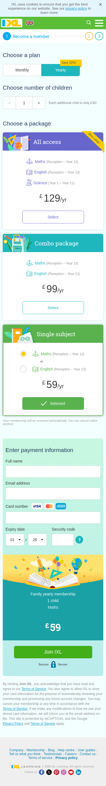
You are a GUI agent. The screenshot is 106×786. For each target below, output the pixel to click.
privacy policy (76, 8)
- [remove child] (9, 103)
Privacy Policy (13, 724)
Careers (71, 754)
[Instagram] (64, 772)
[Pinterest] (57, 772)
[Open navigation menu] (99, 23)
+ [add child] (39, 103)
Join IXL (53, 652)
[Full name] (53, 472)
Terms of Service (33, 689)
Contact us (88, 754)
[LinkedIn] (79, 772)
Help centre (66, 750)
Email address (18, 483)
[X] (50, 772)
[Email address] (53, 494)
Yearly (60, 70)
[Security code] (63, 540)
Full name (14, 461)
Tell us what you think (24, 754)
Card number (36, 506)
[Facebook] (42, 772)
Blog (51, 750)
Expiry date (15, 529)
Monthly (22, 70)
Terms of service (40, 758)
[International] (31, 23)
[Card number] (53, 518)
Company (16, 750)
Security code (63, 529)
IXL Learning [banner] (11, 23)
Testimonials (53, 754)
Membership (36, 750)
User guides (86, 750)
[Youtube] (72, 772)
